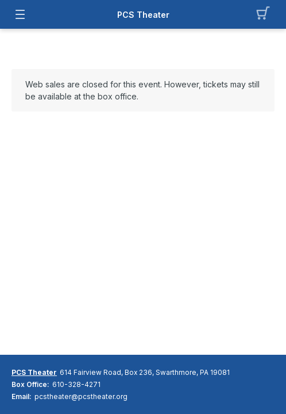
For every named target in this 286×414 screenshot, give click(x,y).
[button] (266, 14)
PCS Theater (143, 15)
